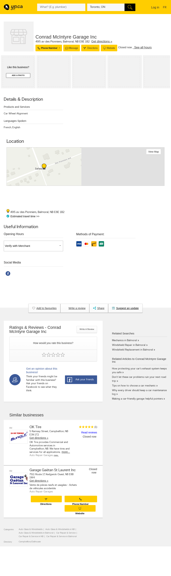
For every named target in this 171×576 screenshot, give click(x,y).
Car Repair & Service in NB (31, 536)
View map (153, 151)
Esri (103, 183)
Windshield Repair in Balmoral (128, 345)
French (8, 127)
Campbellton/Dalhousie (30, 542)
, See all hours (142, 47)
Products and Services (17, 106)
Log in (155, 7)
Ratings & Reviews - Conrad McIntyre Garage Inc (35, 329)
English (16, 127)
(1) (95, 427)
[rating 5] (85, 428)
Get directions (37, 437)
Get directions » (101, 41)
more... (66, 451)
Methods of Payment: (90, 234)
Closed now (125, 47)
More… (56, 455)
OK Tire (35, 427)
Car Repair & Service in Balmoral (61, 536)
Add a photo (18, 75)
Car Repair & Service (66, 533)
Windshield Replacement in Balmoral (132, 349)
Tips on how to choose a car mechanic (134, 385)
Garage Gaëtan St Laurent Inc (52, 470)
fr (165, 7)
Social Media (12, 262)
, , (73, 41)
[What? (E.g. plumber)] (61, 7)
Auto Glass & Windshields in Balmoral (36, 533)
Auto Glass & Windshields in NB (60, 529)
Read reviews (89, 432)
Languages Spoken (15, 120)
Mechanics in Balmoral (124, 340)
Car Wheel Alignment (16, 113)
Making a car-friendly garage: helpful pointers (137, 398)
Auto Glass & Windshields (31, 529)
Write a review (87, 329)
